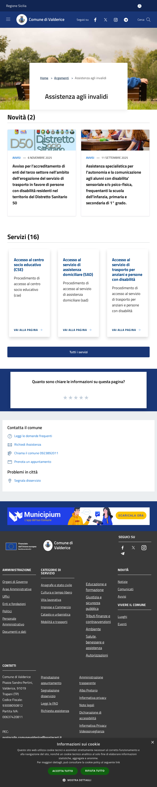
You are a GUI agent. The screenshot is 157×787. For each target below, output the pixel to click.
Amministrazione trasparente (91, 680)
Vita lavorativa (51, 599)
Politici (7, 611)
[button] (78, 780)
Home (44, 77)
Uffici (6, 596)
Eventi (122, 624)
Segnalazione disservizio (50, 693)
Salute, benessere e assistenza (95, 642)
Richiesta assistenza (55, 710)
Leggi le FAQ (49, 703)
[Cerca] (148, 19)
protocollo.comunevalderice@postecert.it (32, 737)
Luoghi (122, 616)
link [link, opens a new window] (118, 762)
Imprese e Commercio (56, 607)
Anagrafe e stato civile (56, 584)
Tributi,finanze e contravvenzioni (98, 618)
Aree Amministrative (16, 589)
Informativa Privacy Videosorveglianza (93, 728)
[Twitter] (104, 19)
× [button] (152, 742)
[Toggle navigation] (8, 19)
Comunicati (125, 589)
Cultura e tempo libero (56, 592)
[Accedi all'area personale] (139, 6)
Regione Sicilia (16, 5)
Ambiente (93, 629)
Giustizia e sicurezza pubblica (94, 602)
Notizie (123, 581)
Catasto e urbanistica (55, 614)
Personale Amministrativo (13, 621)
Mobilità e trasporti (54, 621)
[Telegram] (124, 19)
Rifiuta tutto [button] (95, 770)
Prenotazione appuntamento (51, 680)
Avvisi (16, 157)
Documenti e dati (14, 631)
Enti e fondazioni (14, 603)
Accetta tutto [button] (63, 771)
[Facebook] (94, 19)
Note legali (86, 705)
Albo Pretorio (88, 690)
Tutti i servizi (79, 352)
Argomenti (61, 77)
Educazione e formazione (96, 586)
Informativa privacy (92, 697)
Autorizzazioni (97, 655)
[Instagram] (114, 19)
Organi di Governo (15, 581)
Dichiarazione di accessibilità (90, 715)
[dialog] (78, 762)
